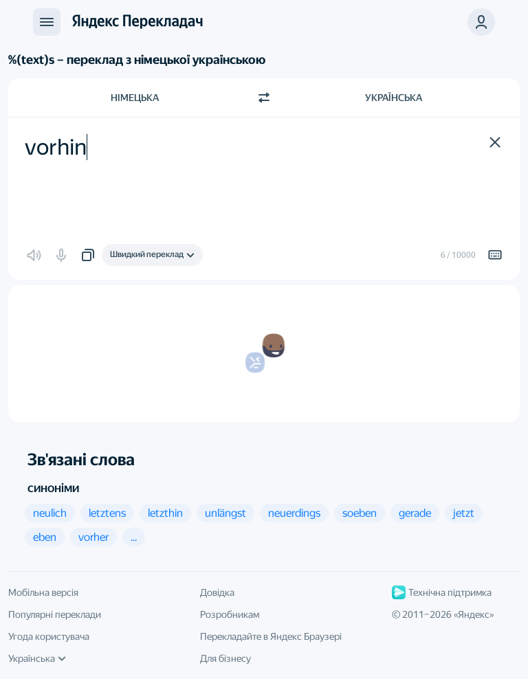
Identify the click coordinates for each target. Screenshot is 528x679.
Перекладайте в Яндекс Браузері (271, 636)
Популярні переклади (54, 614)
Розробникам (229, 614)
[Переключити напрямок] (264, 98)
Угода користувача (48, 636)
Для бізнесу (225, 658)
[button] (481, 22)
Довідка (217, 592)
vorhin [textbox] (56, 147)
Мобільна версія (43, 592)
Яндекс (474, 614)
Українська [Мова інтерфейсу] (37, 658)
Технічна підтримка (442, 592)
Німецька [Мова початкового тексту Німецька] (135, 97)
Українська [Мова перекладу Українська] (393, 97)
